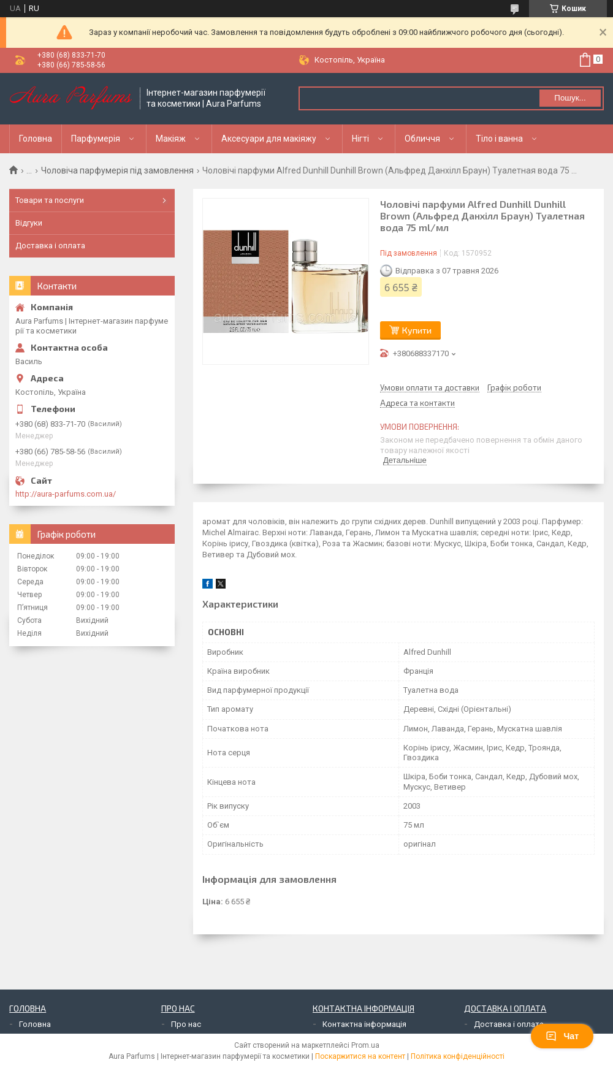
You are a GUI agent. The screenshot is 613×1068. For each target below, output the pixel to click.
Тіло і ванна (499, 138)
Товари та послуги (49, 200)
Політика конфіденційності (457, 1056)
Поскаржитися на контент (360, 1056)
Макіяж (171, 138)
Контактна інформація (364, 1024)
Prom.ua (365, 1045)
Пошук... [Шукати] (569, 97)
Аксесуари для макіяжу (268, 138)
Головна (35, 138)
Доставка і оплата (50, 245)
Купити (417, 330)
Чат (562, 1036)
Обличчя (422, 138)
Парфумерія (95, 138)
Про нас (186, 1024)
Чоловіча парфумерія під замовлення (117, 170)
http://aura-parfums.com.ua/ (65, 493)
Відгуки (28, 222)
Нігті (360, 138)
